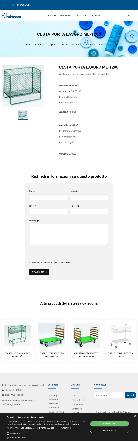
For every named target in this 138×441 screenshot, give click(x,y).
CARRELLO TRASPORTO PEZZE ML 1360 (52, 355)
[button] (47, 437)
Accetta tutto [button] (109, 424)
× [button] (135, 416)
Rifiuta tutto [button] (109, 430)
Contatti (97, 15)
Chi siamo (51, 15)
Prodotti (65, 15)
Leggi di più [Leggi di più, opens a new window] (75, 424)
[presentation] (49, 254)
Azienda (75, 191)
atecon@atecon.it (14, 394)
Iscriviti (130, 395)
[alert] (69, 427)
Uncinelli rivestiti (56, 412)
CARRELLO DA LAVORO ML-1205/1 (17, 355)
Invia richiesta (39, 272)
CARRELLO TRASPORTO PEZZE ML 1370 (86, 355)
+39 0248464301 (22, 5)
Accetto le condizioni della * (50, 262)
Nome (33, 191)
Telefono (76, 206)
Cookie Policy (78, 404)
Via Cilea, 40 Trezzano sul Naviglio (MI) (24, 385)
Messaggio (35, 220)
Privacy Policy (64, 262)
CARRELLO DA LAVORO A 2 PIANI (121, 355)
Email (32, 206)
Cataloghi (82, 15)
